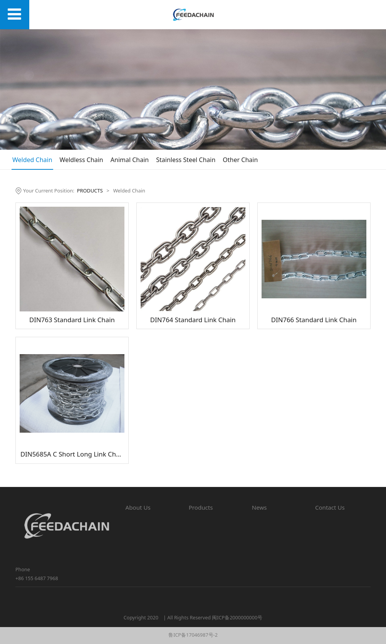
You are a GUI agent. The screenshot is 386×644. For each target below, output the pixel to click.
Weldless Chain (81, 160)
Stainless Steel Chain (185, 160)
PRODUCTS (90, 190)
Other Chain (240, 160)
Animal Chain (130, 160)
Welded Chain (32, 160)
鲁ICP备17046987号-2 (193, 635)
